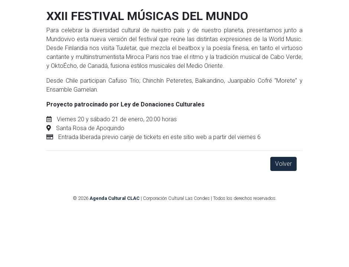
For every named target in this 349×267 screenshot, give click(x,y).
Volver (283, 163)
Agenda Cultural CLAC (114, 198)
